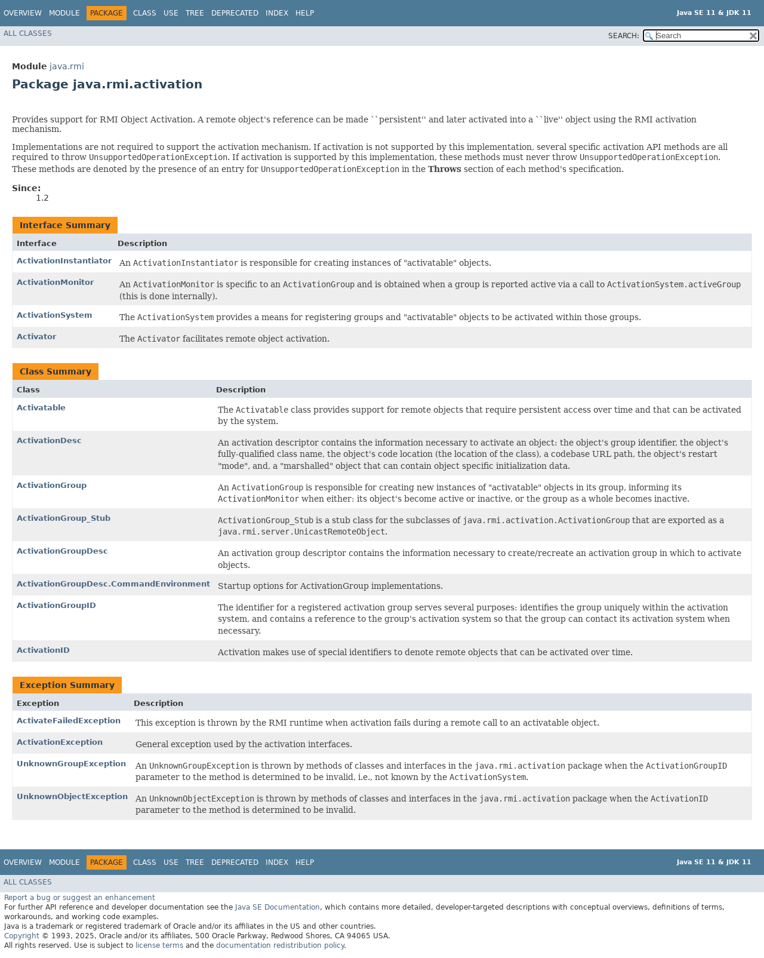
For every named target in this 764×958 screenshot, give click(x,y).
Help (304, 13)
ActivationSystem (55, 315)
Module (64, 13)
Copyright (21, 936)
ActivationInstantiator (64, 260)
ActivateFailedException (69, 720)
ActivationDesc (49, 440)
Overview (23, 13)
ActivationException (60, 742)
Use (171, 13)
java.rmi (67, 66)
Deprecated (234, 13)
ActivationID (43, 650)
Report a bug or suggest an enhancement (79, 897)
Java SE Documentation (277, 907)
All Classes (28, 33)
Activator (36, 336)
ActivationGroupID (56, 605)
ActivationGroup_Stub (63, 518)
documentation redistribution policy (280, 945)
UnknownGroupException (71, 763)
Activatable (41, 407)
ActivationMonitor (55, 282)
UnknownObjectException (72, 796)
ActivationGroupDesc (62, 550)
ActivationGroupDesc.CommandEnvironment (113, 583)
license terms (159, 945)
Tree (195, 13)
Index (277, 13)
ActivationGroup (52, 485)
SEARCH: (623, 36)
